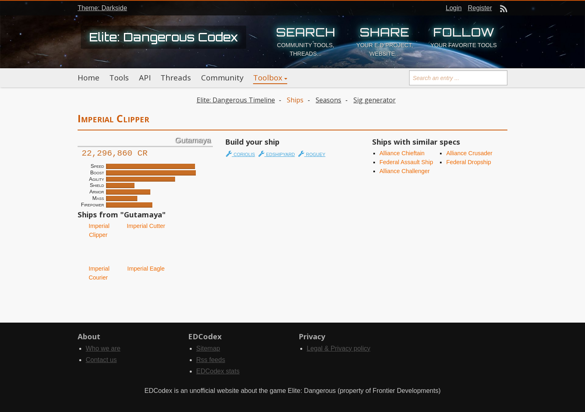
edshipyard (276, 153)
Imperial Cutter (145, 226)
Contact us (101, 359)
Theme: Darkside (102, 7)
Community (222, 77)
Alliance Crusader (469, 153)
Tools (119, 77)
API (145, 77)
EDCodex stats (218, 371)
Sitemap (208, 348)
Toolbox (267, 77)
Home (89, 77)
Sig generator (374, 99)
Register (480, 7)
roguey (311, 153)
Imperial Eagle (145, 268)
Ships (295, 99)
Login (454, 7)
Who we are (103, 348)
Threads (175, 77)
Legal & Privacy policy (338, 348)
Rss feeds (210, 359)
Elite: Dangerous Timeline (236, 99)
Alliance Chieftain (402, 153)
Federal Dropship (468, 162)
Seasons (328, 99)
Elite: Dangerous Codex (163, 37)
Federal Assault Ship (406, 162)
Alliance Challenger (404, 171)
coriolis (240, 153)
